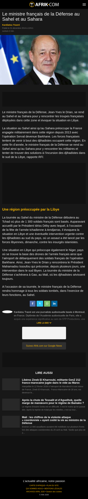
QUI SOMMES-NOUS (34, 489)
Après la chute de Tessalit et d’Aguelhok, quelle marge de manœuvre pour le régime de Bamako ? (53, 401)
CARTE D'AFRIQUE (37, 485)
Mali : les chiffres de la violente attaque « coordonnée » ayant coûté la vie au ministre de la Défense (54, 420)
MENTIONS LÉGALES (53, 489)
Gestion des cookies (54, 492)
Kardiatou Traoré (11, 25)
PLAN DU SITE (53, 485)
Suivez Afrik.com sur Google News (44, 346)
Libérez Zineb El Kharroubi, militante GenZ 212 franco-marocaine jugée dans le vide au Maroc (51, 381)
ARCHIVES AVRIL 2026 (35, 492)
